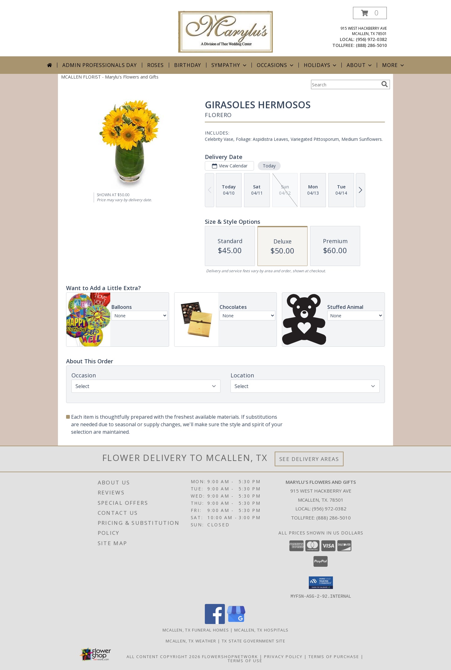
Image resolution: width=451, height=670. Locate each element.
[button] (370, 13)
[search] (385, 84)
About (360, 65)
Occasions (276, 65)
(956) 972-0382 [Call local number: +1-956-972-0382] (371, 39)
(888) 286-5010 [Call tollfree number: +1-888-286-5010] (371, 45)
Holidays (321, 65)
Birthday (187, 65)
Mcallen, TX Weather (191, 640)
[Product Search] (344, 84)
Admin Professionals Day (99, 65)
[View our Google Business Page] (236, 622)
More (393, 65)
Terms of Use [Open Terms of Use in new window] (245, 660)
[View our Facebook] (215, 622)
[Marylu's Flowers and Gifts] (225, 31)
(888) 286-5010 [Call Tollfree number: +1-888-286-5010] (333, 517)
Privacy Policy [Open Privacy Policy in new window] (283, 656)
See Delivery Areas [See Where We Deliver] (309, 459)
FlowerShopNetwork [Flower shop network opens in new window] (230, 656)
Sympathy (229, 65)
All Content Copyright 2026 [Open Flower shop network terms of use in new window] (163, 656)
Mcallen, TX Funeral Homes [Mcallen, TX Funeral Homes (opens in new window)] (196, 629)
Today (269, 166)
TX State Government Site (253, 640)
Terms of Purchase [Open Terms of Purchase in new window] (333, 656)
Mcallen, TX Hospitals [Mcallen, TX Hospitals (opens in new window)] (261, 629)
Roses (155, 65)
